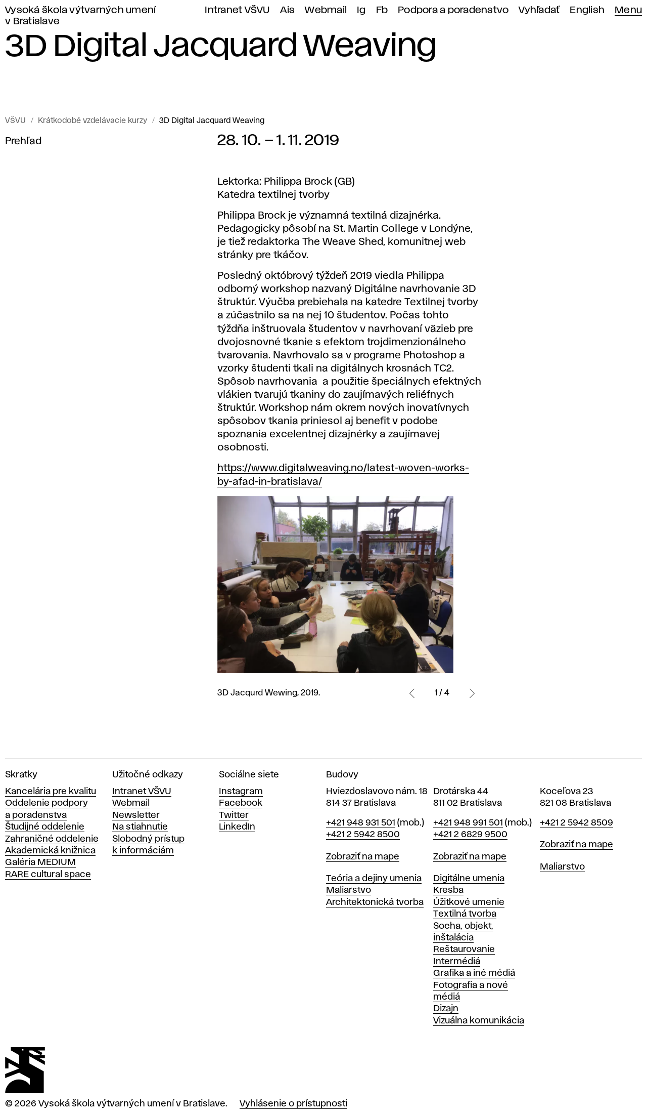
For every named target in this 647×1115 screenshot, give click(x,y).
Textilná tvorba (464, 914)
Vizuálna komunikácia (478, 1021)
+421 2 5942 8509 (576, 823)
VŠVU (15, 121)
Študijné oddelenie (44, 827)
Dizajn (445, 1009)
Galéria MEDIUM (40, 862)
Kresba (448, 890)
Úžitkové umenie (468, 902)
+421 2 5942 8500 (363, 835)
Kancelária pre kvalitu (50, 792)
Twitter (234, 815)
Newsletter (136, 815)
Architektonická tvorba (375, 902)
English (587, 10)
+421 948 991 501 (468, 823)
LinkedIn (237, 827)
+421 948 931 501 (360, 823)
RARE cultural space (48, 875)
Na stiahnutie (140, 827)
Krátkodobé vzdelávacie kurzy (92, 121)
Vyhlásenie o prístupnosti (293, 1104)
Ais (287, 10)
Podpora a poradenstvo (453, 10)
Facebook (240, 803)
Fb (382, 10)
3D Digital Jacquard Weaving (211, 121)
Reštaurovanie (464, 949)
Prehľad (23, 141)
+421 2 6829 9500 (470, 835)
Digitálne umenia (468, 879)
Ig (361, 10)
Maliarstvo (348, 890)
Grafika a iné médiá (474, 973)
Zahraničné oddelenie (52, 839)
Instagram (241, 792)
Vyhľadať (539, 10)
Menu (628, 10)
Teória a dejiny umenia (374, 879)
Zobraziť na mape (362, 857)
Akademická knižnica (50, 851)
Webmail (326, 10)
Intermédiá (456, 962)
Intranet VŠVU (237, 10)
